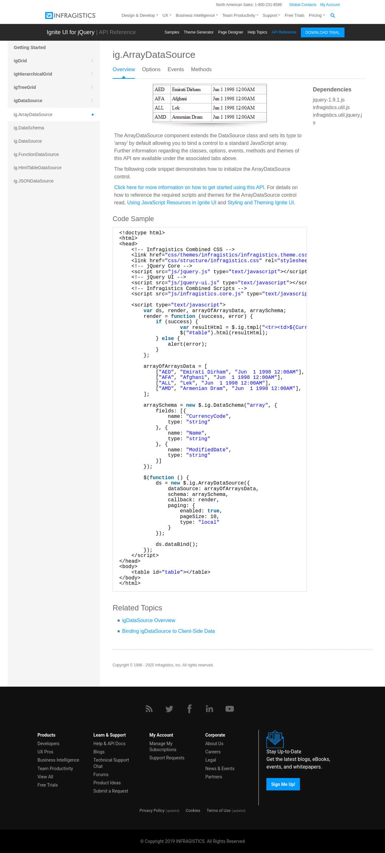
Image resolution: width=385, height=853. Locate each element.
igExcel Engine (30, 386)
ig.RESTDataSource (34, 247)
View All (45, 776)
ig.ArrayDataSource (33, 114)
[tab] (127, 71)
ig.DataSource (28, 141)
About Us (214, 743)
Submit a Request (110, 791)
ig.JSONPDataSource (35, 194)
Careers (212, 751)
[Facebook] (189, 708)
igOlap (21, 306)
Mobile (21, 333)
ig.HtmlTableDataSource (38, 167)
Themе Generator (199, 32)
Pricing (315, 15)
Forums (101, 774)
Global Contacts (302, 5)
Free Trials (294, 15)
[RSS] (149, 708)
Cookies (193, 810)
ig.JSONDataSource (34, 180)
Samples (172, 32)
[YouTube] (229, 708)
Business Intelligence (195, 15)
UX (165, 15)
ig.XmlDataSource (32, 273)
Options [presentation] (151, 69)
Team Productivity (238, 15)
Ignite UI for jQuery (71, 32)
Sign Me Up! (283, 784)
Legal (210, 760)
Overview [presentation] (124, 69)
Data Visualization (33, 320)
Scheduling (26, 359)
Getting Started (30, 47)
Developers (48, 743)
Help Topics (257, 32)
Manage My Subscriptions (162, 746)
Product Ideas (107, 782)
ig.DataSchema (29, 127)
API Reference (284, 32)
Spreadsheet (27, 373)
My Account (330, 5)
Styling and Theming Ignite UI (260, 202)
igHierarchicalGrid (33, 74)
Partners (213, 776)
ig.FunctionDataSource (36, 154)
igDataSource (28, 100)
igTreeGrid (25, 87)
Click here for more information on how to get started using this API (189, 187)
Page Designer (230, 32)
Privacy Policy (152, 810)
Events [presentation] (176, 69)
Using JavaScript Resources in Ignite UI (171, 202)
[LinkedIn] (209, 708)
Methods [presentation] (201, 69)
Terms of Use (219, 810)
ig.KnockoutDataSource (37, 207)
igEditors (23, 293)
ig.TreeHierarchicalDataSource (44, 260)
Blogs (98, 751)
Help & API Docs (109, 743)
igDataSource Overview (148, 620)
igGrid (20, 60)
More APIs (24, 346)
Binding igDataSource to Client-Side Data (168, 631)
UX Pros (45, 751)
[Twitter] (169, 708)
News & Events (219, 768)
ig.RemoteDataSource (36, 234)
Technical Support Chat (111, 763)
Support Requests (166, 757)
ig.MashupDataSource (36, 220)
